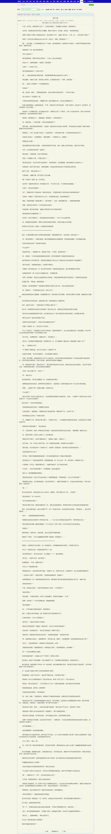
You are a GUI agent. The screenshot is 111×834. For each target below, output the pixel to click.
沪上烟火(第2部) (29, 20)
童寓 (58, 1)
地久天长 (74, 9)
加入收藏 (91, 4)
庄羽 (77, 9)
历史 (34, 1)
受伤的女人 (36, 20)
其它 (85, 1)
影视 (71, 1)
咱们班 (66, 9)
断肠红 (24, 20)
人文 (51, 1)
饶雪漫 (69, 9)
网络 (78, 1)
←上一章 (46, 831)
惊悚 (68, 1)
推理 (47, 1)
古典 (24, 1)
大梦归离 (57, 20)
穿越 (64, 1)
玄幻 (61, 1)
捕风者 (80, 9)
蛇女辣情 (47, 9)
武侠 (44, 1)
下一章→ (64, 831)
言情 (81, 1)
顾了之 (62, 9)
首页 (19, 1)
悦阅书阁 (23, 4)
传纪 (30, 1)
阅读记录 (90, 1)
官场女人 (41, 20)
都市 (54, 1)
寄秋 (51, 9)
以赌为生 (46, 20)
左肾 (66, 20)
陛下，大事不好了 (56, 9)
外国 (27, 1)
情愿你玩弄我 (51, 20)
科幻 (41, 1)
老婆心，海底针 (31, 14)
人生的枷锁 (62, 20)
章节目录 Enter (55, 831)
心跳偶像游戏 (70, 20)
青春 (37, 1)
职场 (75, 1)
